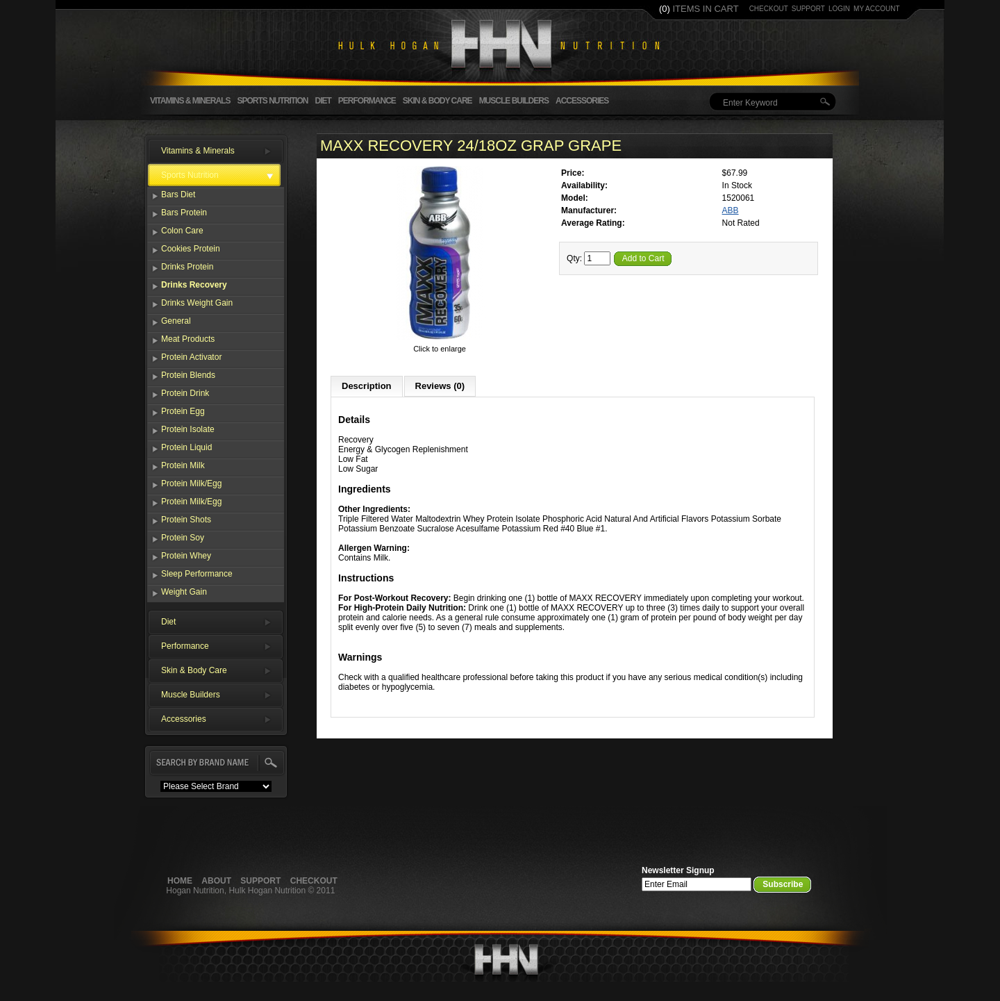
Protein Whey (186, 556)
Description (367, 386)
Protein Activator (191, 357)
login (839, 9)
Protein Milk (183, 465)
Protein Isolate (188, 429)
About (216, 881)
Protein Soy (182, 538)
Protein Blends (188, 375)
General (176, 321)
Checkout (314, 881)
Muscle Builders (514, 101)
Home (179, 881)
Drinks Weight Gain (197, 303)
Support (260, 881)
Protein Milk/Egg (191, 483)
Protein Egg (183, 411)
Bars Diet (178, 194)
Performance (367, 101)
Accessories (582, 101)
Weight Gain (184, 592)
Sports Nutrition (272, 101)
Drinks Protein (187, 267)
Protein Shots (186, 519)
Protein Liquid (186, 447)
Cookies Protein (190, 249)
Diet (323, 101)
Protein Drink (185, 393)
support (808, 9)
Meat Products (188, 339)
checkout (768, 9)
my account (876, 9)
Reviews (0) (440, 386)
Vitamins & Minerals (190, 101)
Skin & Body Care (437, 101)
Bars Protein (184, 212)
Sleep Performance (197, 574)
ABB (730, 210)
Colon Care (182, 230)
